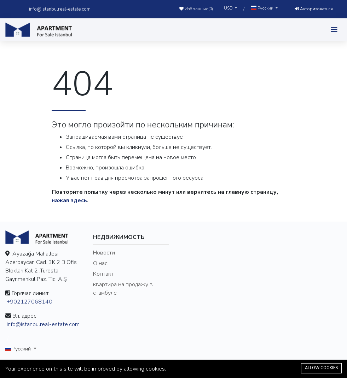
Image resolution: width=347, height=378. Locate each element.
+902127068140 (29, 302)
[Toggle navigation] (334, 30)
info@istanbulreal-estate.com (60, 9)
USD (229, 8)
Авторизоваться (314, 9)
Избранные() (196, 9)
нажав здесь (69, 200)
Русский (262, 8)
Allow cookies (321, 368)
